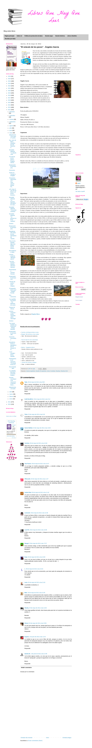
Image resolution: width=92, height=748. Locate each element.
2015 (9, 102)
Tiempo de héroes (12, 308)
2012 (9, 109)
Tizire (26, 414)
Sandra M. (27, 653)
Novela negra (49, 36)
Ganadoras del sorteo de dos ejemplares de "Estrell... (12, 235)
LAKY (79, 183)
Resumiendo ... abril (12, 367)
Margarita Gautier (79, 296)
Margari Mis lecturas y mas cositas (30, 334)
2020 (9, 90)
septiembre (12, 121)
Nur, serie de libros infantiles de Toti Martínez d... (12, 143)
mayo (11, 132)
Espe (25, 557)
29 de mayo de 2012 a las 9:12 (42, 399)
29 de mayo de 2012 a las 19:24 (34, 569)
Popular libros (36, 314)
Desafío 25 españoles (41, 371)
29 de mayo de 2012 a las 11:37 (39, 479)
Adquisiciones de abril (12, 388)
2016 (9, 100)
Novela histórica (60, 36)
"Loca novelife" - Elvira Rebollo (12, 354)
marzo (11, 394)
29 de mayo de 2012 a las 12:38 (39, 513)
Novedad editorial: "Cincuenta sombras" (12, 209)
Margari (26, 543)
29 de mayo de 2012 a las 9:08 (36, 382)
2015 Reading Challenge (11, 421)
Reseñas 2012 (64, 371)
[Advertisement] (46, 723)
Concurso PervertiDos (12, 338)
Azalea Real (27, 492)
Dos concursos (12, 296)
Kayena (26, 636)
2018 (9, 95)
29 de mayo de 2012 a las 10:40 (38, 443)
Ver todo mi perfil (80, 191)
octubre (11, 119)
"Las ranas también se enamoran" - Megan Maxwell (12, 326)
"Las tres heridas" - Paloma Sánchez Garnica (12, 264)
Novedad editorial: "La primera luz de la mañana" (12, 217)
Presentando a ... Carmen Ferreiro (12, 272)
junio (10, 130)
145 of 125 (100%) (11, 436)
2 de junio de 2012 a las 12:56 (39, 653)
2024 (9, 81)
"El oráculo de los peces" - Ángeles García (12, 159)
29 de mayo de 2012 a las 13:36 (38, 530)
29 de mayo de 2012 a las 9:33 (36, 414)
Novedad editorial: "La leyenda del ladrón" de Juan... (12, 201)
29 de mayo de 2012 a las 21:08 (38, 608)
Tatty (25, 382)
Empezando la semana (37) (12, 166)
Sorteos (11, 223)
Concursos (12, 170)
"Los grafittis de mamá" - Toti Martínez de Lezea (12, 302)
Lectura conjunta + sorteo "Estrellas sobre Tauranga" (12, 314)
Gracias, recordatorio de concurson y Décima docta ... (12, 381)
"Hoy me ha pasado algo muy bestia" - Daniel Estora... (12, 244)
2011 (9, 402)
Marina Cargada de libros (27, 347)
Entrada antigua (67, 737)
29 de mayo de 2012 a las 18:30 (36, 557)
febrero (11, 396)
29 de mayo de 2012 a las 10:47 (40, 463)
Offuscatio (27, 479)
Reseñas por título (10, 38)
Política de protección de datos (34, 36)
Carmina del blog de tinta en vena (30, 332)
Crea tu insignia (79, 300)
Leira (25, 582)
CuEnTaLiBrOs (28, 399)
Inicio (47, 737)
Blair (25, 592)
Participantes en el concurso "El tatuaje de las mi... (12, 361)
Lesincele (27, 513)
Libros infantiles (72, 36)
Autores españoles (30, 371)
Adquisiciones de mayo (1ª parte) (12, 136)
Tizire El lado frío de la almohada (29, 339)
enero (11, 399)
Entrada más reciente (26, 737)
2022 (9, 86)
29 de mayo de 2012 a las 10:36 (42, 428)
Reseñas (58, 371)
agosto (11, 125)
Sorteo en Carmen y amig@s (12, 174)
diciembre (12, 111)
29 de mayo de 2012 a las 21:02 (36, 582)
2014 (9, 105)
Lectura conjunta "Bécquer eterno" (12, 257)
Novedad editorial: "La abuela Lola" (12, 152)
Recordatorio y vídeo (12, 251)
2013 (9, 107)
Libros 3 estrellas (51, 371)
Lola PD (26, 530)
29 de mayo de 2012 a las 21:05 (36, 592)
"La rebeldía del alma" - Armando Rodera (12, 373)
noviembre (12, 115)
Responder (27, 393)
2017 (9, 97)
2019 (9, 93)
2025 (9, 78)
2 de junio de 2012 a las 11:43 (37, 636)
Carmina (26, 443)
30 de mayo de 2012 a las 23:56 (37, 623)
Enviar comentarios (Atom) (35, 740)
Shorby (26, 608)
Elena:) (26, 623)
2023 (9, 83)
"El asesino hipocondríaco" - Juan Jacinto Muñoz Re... (12, 182)
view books (14, 437)
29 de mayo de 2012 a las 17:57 (38, 543)
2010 (9, 404)
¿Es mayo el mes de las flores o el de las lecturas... (12, 192)
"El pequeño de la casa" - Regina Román (12, 291)
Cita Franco (27, 463)
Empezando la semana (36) (12, 333)
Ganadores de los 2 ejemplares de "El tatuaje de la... (12, 345)
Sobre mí (19, 36)
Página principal (9, 36)
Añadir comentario (26, 667)
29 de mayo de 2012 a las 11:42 (40, 492)
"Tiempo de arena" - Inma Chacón (12, 284)
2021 (9, 88)
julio (10, 128)
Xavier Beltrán (28, 428)
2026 (9, 76)
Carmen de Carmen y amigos (28, 362)
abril (10, 391)
